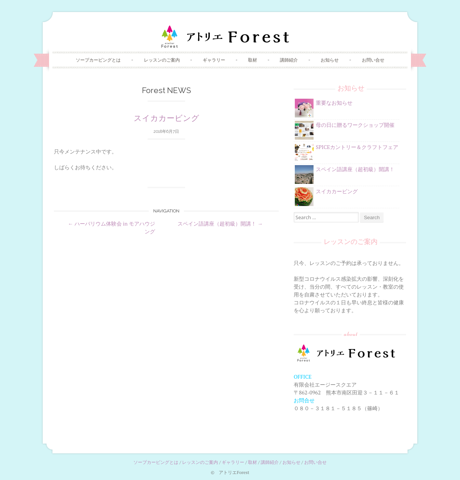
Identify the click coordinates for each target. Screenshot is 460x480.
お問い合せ (373, 60)
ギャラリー (214, 60)
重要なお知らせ (334, 102)
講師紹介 (289, 60)
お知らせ (330, 60)
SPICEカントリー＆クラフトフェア (357, 146)
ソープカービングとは (98, 60)
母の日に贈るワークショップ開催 (355, 124)
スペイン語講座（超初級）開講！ (220, 223)
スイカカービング (166, 118)
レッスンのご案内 (162, 60)
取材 (252, 60)
